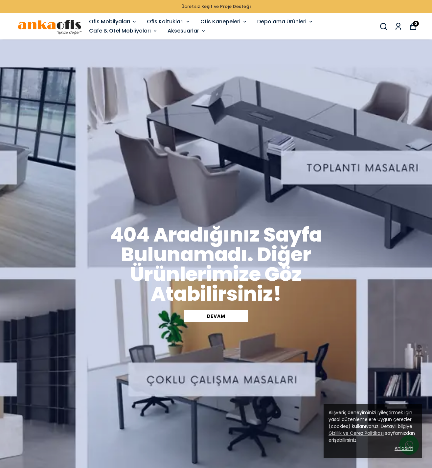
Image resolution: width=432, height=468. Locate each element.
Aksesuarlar (187, 31)
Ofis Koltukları (169, 21)
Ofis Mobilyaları (113, 21)
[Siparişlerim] (398, 26)
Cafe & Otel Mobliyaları (123, 31)
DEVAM (216, 316)
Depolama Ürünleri (285, 21)
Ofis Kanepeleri (223, 21)
